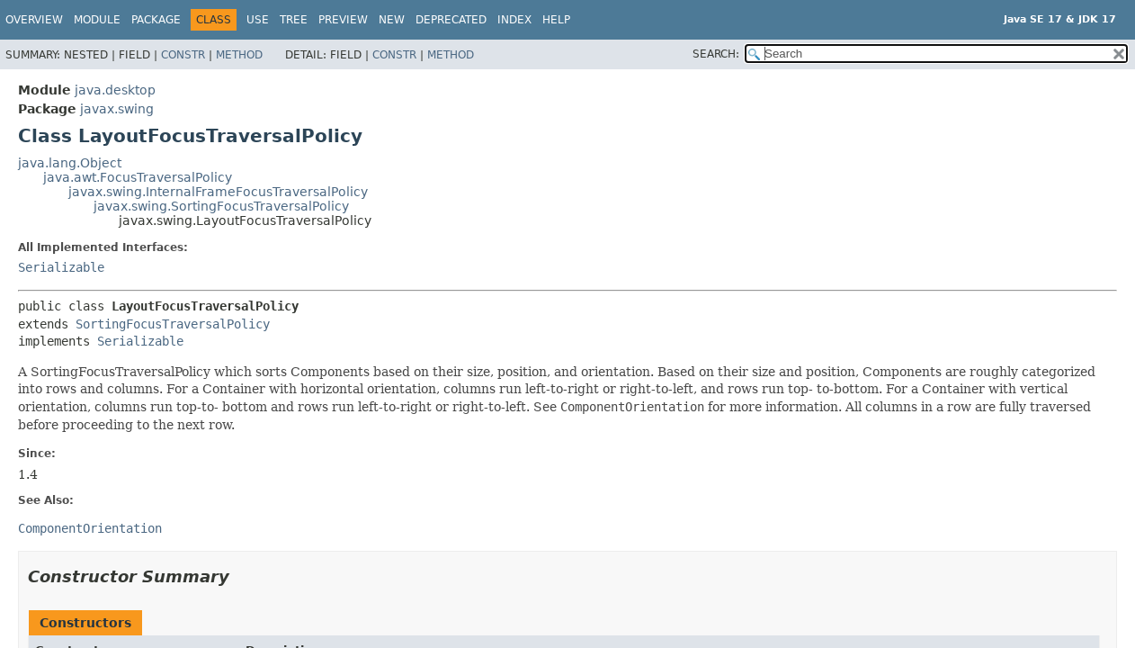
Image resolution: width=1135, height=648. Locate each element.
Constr (183, 55)
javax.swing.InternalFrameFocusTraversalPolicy (218, 191)
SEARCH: (716, 54)
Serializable (61, 267)
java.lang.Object (69, 163)
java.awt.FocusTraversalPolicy (137, 177)
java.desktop (115, 90)
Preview (343, 20)
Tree (294, 20)
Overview (34, 20)
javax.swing (117, 109)
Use (257, 20)
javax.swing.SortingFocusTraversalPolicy (221, 206)
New (392, 20)
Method (239, 55)
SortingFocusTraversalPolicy (173, 324)
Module (97, 20)
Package (156, 20)
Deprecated (451, 20)
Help (556, 20)
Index (514, 20)
